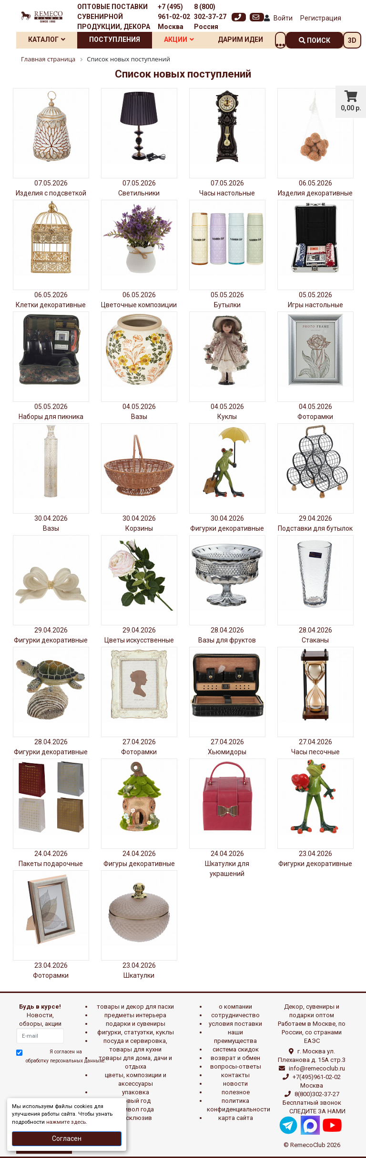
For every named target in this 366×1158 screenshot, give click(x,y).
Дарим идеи (240, 39)
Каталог (46, 39)
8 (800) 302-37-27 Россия (210, 16)
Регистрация (320, 18)
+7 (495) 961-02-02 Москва (174, 16)
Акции (179, 39)
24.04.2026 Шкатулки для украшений (227, 863)
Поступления (114, 39)
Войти (283, 18)
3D (352, 40)
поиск (314, 40)
